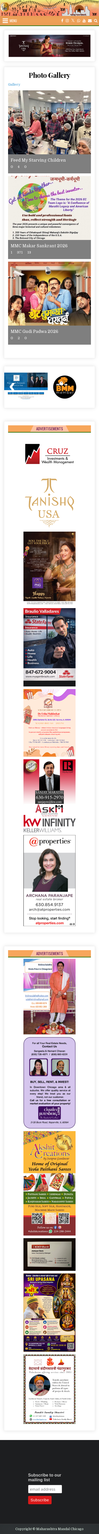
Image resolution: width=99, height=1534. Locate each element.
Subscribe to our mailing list (44, 1477)
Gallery (14, 84)
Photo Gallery (49, 75)
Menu (13, 20)
